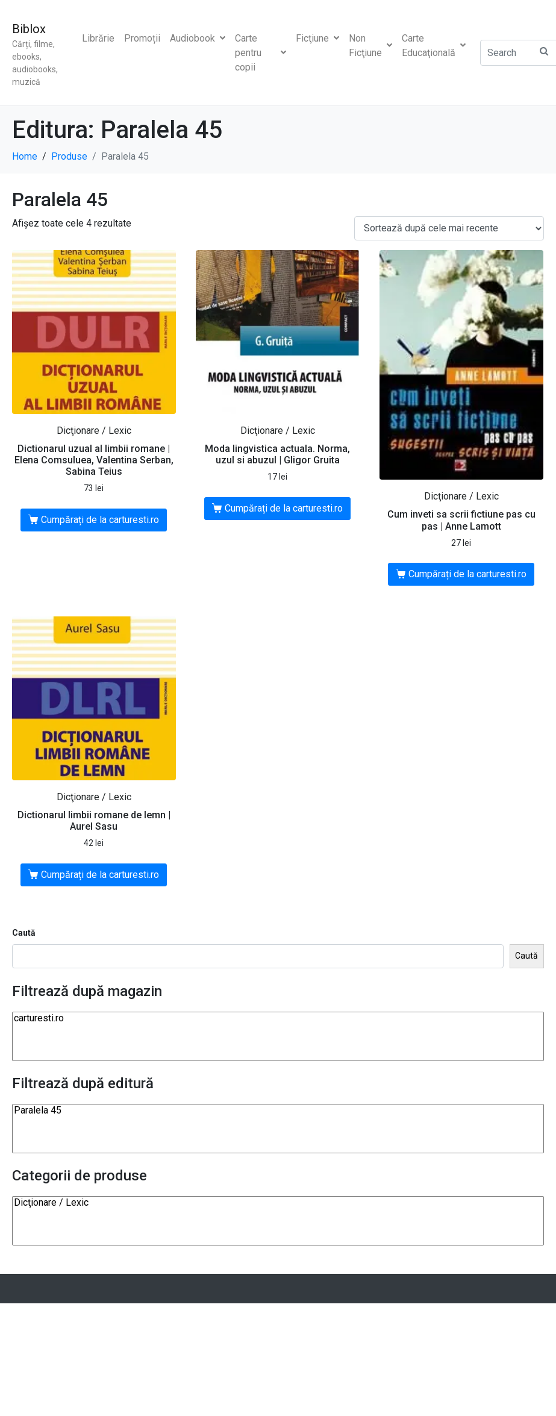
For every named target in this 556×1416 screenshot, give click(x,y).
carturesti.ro (278, 1018)
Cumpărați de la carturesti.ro (100, 519)
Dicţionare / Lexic (278, 1203)
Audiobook (197, 38)
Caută (24, 933)
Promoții (142, 38)
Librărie (98, 38)
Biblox (29, 29)
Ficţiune (317, 38)
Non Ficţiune (370, 45)
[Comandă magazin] (449, 228)
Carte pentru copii (260, 53)
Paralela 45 (278, 1110)
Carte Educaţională (434, 45)
